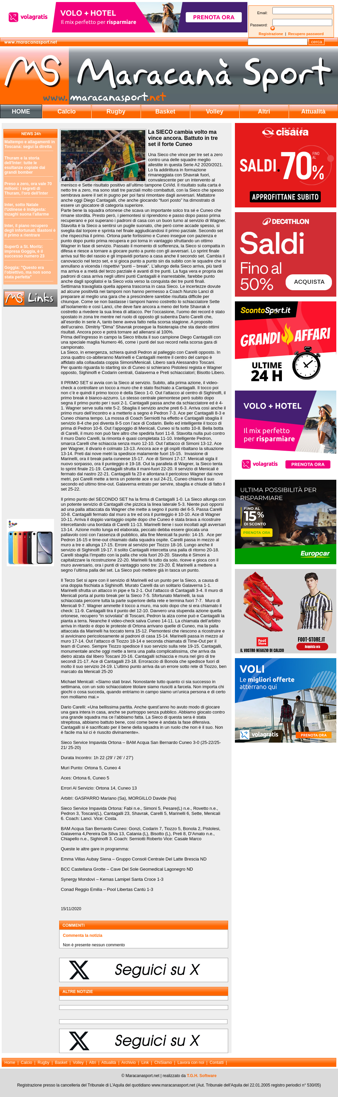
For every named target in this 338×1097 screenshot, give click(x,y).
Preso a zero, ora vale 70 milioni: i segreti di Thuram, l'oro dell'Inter (28, 188)
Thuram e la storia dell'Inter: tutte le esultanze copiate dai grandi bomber (24, 165)
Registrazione (271, 34)
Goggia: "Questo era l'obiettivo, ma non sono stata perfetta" (27, 272)
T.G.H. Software (202, 1075)
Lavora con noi (190, 1062)
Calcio (66, 111)
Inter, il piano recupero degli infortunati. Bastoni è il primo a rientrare (29, 230)
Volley (214, 111)
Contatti (216, 1062)
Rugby (115, 111)
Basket (165, 111)
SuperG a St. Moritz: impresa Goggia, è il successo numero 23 (24, 251)
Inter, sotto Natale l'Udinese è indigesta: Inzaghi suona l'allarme (26, 209)
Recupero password (306, 34)
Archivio (128, 1062)
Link (145, 1062)
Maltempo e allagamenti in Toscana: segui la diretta (29, 144)
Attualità (313, 111)
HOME (21, 111)
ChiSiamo (163, 1062)
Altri (264, 111)
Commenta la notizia (82, 935)
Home (9, 1062)
